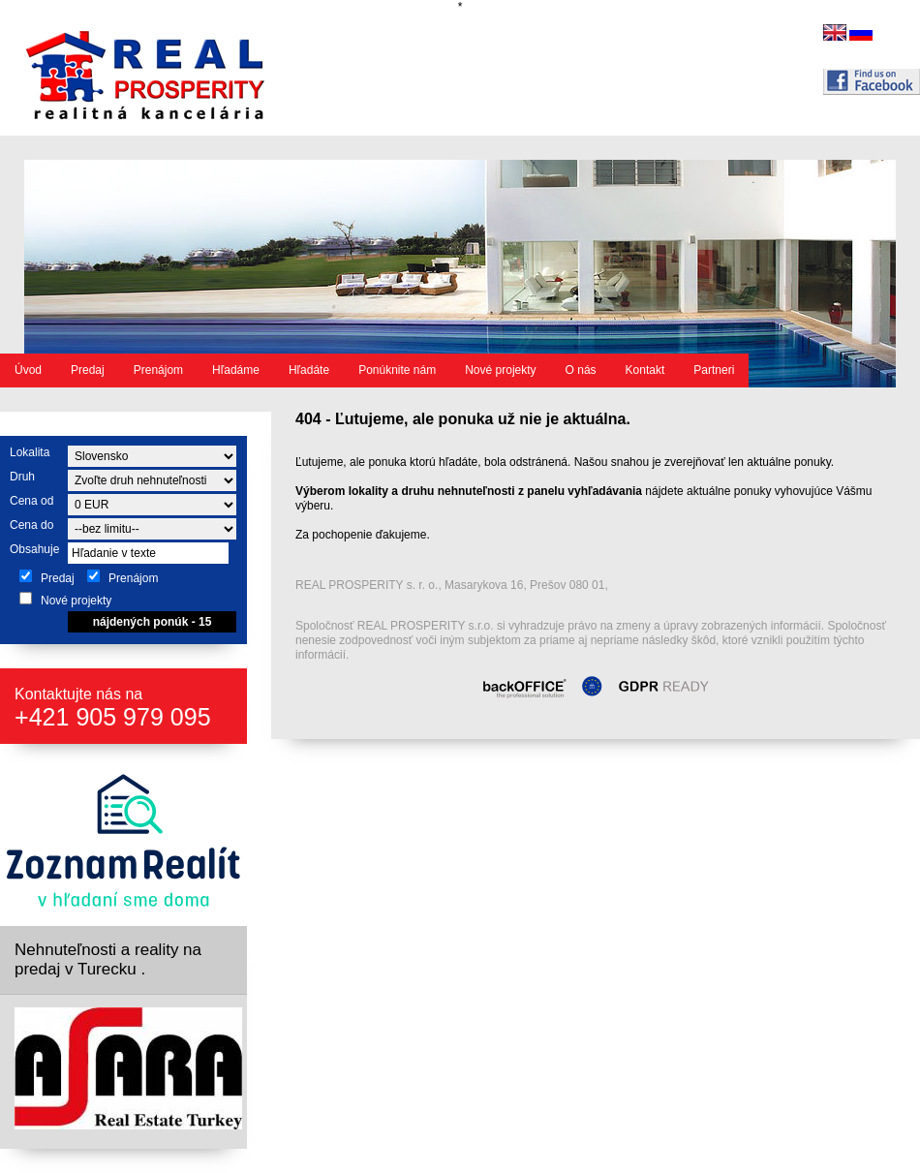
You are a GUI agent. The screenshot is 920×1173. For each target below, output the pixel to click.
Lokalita (29, 452)
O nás (581, 370)
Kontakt (645, 370)
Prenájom (158, 370)
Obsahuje (34, 549)
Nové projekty (500, 370)
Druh (22, 476)
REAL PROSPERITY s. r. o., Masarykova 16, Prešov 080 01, (451, 585)
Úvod (28, 370)
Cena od (31, 501)
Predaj (88, 370)
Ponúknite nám (397, 370)
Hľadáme (236, 370)
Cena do (31, 525)
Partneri (713, 370)
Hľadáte (309, 370)
